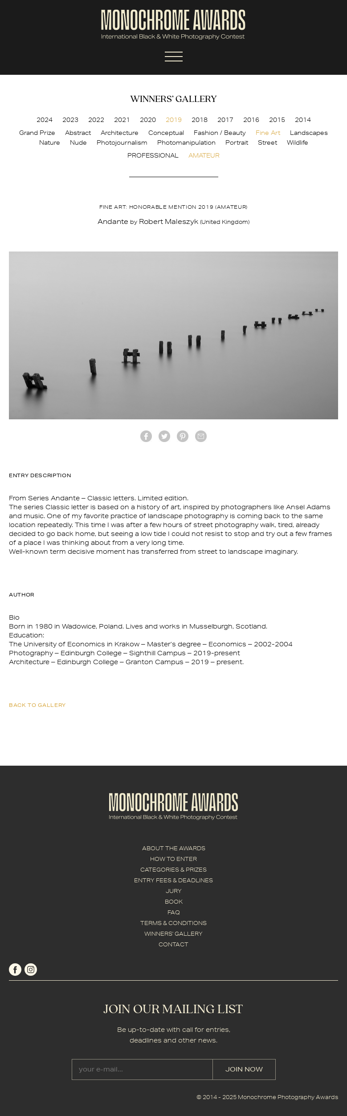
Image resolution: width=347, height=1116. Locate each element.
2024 (45, 120)
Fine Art (268, 133)
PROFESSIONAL (153, 155)
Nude (78, 142)
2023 (70, 120)
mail (201, 436)
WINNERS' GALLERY (173, 933)
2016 (251, 120)
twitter (164, 436)
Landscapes (309, 133)
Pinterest (182, 436)
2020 (148, 120)
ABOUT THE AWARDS (173, 848)
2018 (200, 120)
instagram (30, 969)
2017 (225, 120)
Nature (49, 142)
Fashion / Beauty (220, 133)
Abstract (78, 133)
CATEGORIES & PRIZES (173, 869)
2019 (174, 120)
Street (267, 142)
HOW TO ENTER (173, 859)
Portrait (236, 142)
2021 (122, 120)
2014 (303, 120)
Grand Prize (37, 133)
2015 (277, 120)
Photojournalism (122, 142)
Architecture (120, 133)
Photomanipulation (186, 142)
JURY (174, 891)
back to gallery (37, 705)
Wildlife (297, 142)
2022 (96, 120)
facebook (146, 436)
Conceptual (166, 133)
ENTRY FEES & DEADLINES (173, 880)
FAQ (173, 912)
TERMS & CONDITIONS (173, 923)
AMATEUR (204, 155)
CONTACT (173, 944)
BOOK (174, 901)
